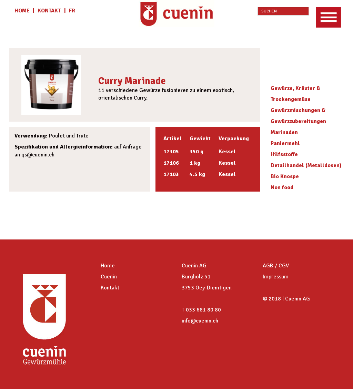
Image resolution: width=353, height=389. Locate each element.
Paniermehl (285, 143)
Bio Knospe (285, 176)
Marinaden (284, 132)
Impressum (276, 276)
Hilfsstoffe (284, 154)
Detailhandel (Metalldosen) (306, 165)
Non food (282, 187)
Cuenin (109, 276)
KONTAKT (49, 10)
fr (72, 10)
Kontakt (110, 287)
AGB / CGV (276, 265)
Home (108, 265)
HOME (22, 10)
